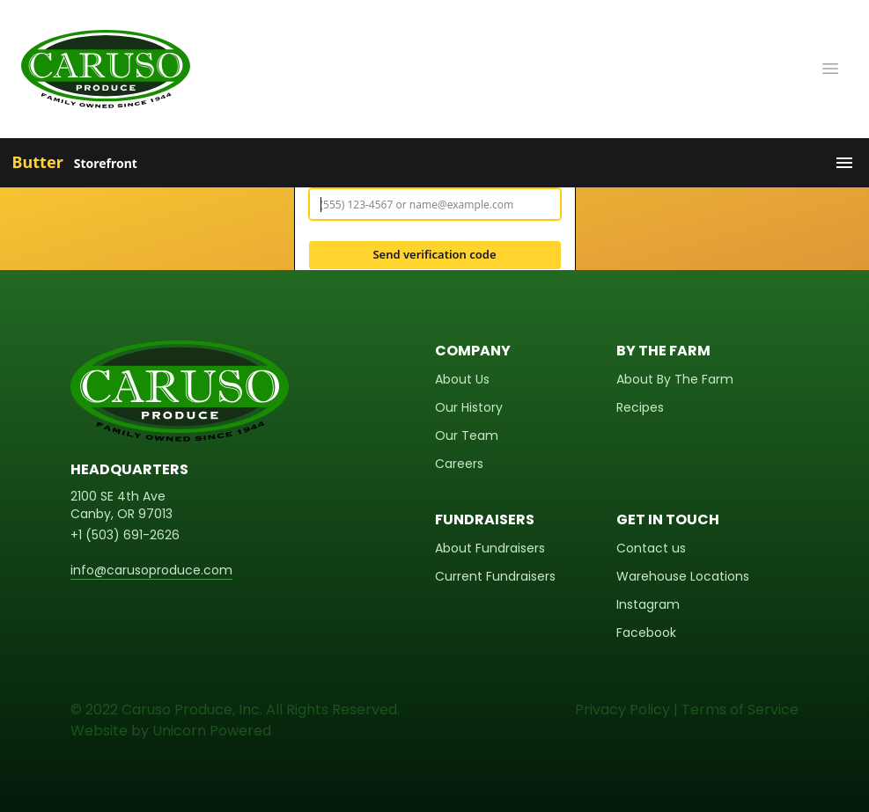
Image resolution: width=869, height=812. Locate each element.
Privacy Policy (622, 709)
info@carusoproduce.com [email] (151, 570)
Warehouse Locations (682, 576)
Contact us (651, 548)
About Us (462, 379)
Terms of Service (740, 709)
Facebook (646, 632)
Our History (469, 407)
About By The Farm (674, 379)
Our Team (466, 435)
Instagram (648, 604)
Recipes (640, 407)
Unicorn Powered (211, 731)
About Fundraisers (490, 548)
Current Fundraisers (495, 576)
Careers (459, 463)
